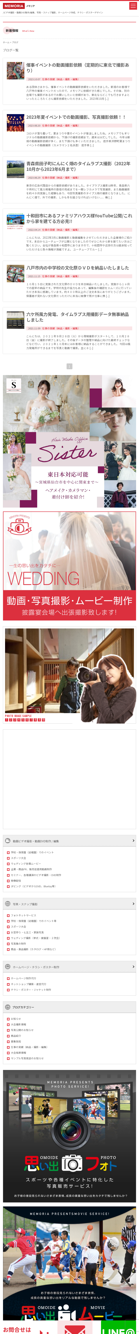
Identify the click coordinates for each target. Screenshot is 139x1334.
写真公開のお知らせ (22, 1030)
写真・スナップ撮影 (21, 903)
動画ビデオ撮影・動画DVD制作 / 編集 (32, 840)
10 (43, 719)
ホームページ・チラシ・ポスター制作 (32, 966)
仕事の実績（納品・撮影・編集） (30, 1047)
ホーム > (7, 42)
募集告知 (16, 1041)
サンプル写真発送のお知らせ (27, 1058)
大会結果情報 (18, 1052)
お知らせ (16, 1019)
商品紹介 (16, 1036)
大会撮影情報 (18, 1024)
